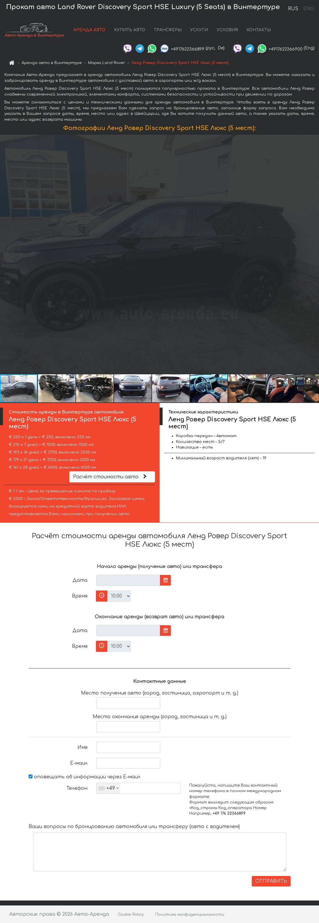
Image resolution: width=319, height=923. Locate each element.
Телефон (76, 788)
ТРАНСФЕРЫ (168, 30)
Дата (80, 580)
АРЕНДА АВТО (89, 30)
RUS (293, 8)
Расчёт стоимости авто (110, 476)
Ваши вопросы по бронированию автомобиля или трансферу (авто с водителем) (134, 826)
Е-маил (78, 763)
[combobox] (108, 788)
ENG (308, 8)
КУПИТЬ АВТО (129, 30)
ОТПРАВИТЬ (271, 881)
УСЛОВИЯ (227, 30)
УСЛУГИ (199, 30)
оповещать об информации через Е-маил (84, 777)
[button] (313, 254)
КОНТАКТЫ (258, 30)
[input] (128, 580)
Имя (82, 747)
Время (79, 596)
